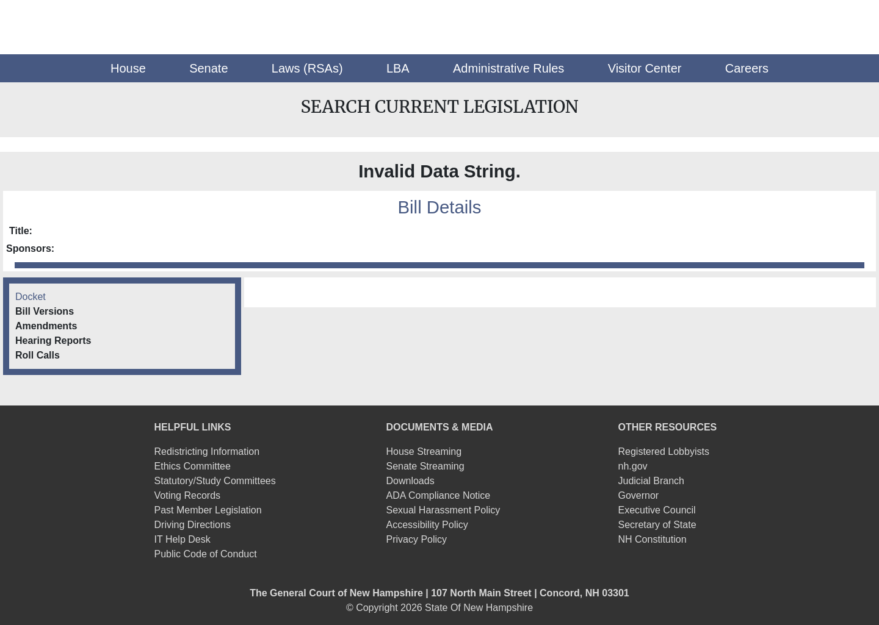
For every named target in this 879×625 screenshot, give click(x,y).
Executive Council (656, 510)
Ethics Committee (192, 466)
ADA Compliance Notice (438, 495)
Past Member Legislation (208, 510)
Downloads (410, 481)
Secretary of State (657, 525)
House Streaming (424, 451)
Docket (30, 296)
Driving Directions (192, 525)
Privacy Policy (416, 539)
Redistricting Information (207, 451)
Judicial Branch (651, 481)
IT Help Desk (182, 539)
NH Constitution (652, 539)
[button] (128, 68)
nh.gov (632, 466)
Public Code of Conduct (205, 554)
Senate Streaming (425, 466)
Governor (638, 495)
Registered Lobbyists (663, 451)
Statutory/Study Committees (215, 481)
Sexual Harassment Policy (443, 510)
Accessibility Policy (427, 525)
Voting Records (187, 495)
